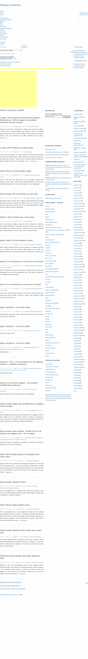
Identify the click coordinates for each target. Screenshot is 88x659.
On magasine (3, 33)
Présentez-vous (4, 37)
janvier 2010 (77, 325)
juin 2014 (76, 187)
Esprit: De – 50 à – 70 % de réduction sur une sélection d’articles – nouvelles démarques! (21, 363)
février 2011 (77, 290)
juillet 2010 (76, 309)
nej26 (16, 244)
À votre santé (48, 364)
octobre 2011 (77, 269)
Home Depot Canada (50, 261)
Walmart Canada (49, 353)
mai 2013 (76, 222)
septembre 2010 (78, 303)
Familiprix (47, 247)
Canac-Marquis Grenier (51, 222)
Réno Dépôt (48, 326)
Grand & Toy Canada (50, 255)
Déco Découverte (49, 239)
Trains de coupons (78, 67)
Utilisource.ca (48, 385)
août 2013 (76, 214)
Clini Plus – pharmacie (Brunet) (53, 227)
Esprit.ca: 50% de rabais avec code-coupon (17, 217)
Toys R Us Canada (50, 348)
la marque (12, 53)
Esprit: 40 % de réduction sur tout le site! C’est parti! (20, 284)
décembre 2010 (78, 296)
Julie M (15, 151)
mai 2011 (76, 282)
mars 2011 (76, 288)
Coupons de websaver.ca (80, 52)
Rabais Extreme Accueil (10, 582)
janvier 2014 (77, 201)
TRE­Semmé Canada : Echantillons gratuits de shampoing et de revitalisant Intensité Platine (57, 173)
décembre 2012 (78, 232)
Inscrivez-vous (83, 12)
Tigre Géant (48, 345)
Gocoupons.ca (49, 379)
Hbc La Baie (48, 258)
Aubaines (2, 42)
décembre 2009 (78, 327)
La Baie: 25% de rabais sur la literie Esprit (16, 148)
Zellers (47, 356)
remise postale (77, 162)
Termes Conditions (5, 588)
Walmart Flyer (60, 394)
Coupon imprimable (79, 138)
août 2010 (76, 306)
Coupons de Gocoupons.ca (81, 54)
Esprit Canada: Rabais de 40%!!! (13, 482)
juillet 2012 (76, 245)
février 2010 (77, 322)
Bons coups (3, 26)
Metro (46, 297)
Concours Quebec (78, 131)
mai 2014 (76, 190)
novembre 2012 (78, 235)
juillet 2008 (76, 372)
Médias (21, 594)
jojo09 (15, 198)
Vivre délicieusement (50, 387)
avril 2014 (76, 193)
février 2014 (77, 198)
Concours (2, 31)
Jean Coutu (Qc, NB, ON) (51, 271)
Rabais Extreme (10, 5)
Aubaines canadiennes (33, 126)
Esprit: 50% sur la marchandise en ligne (15, 171)
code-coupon (39, 198)
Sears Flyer (48, 396)
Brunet (47, 217)
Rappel (75, 159)
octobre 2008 (77, 364)
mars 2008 (76, 383)
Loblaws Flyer (52, 400)
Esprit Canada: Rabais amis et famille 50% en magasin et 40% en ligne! (21, 405)
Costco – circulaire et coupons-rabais (54, 234)
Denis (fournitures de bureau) (52, 242)
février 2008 (77, 385)
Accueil (2, 11)
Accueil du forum (4, 18)
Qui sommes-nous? (50, 149)
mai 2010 (76, 314)
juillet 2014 (76, 185)
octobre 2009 (77, 332)
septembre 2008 (78, 367)
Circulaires (24, 47)
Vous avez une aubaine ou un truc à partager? (57, 152)
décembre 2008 (78, 359)
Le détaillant (3, 53)
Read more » (3, 138)
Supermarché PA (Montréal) (52, 342)
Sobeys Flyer (63, 396)
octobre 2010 (77, 301)
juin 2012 (76, 248)
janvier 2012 (77, 261)
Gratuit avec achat (78, 152)
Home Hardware (49, 263)
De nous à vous (49, 377)
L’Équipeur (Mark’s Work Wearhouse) (54, 276)
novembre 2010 (78, 298)
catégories (3, 47)
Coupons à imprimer (79, 57)
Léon (46, 284)
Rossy (47, 332)
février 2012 (77, 259)
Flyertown (47, 250)
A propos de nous (13, 594)
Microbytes (48, 300)
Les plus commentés (5, 65)
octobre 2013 (77, 208)
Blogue (2, 12)
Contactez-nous (84, 14)
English (72, 52)
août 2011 (76, 274)
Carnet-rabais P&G (50, 372)
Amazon (47, 206)
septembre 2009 (78, 335)
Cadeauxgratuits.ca (50, 369)
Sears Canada (49, 334)
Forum (2, 14)
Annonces (27, 244)
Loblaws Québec (49, 287)
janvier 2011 (77, 293)
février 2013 (77, 230)
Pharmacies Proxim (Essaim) (52, 308)
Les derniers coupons (5, 63)
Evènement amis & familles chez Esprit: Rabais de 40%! (20, 557)
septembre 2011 (78, 272)
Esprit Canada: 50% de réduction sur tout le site (19, 194)
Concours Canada (78, 128)
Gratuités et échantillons (6, 28)
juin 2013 (76, 219)
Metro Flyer (63, 398)
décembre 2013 (78, 203)
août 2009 (76, 338)
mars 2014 (76, 195)
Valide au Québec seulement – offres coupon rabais (80, 175)
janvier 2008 (77, 388)
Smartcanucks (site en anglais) (53, 198)
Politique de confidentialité (18, 588)
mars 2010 (76, 319)
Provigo (47, 316)
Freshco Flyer (55, 396)
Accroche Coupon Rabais (51, 366)
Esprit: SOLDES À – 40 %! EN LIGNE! (15, 307)
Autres (1, 25)
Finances (2, 35)
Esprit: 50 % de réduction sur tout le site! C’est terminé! (21, 261)
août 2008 (76, 369)
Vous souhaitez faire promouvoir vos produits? (57, 154)
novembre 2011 (78, 266)
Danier (47, 237)
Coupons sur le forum (79, 64)
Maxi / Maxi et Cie (49, 295)
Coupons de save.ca (79, 50)
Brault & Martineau (50, 211)
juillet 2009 (76, 340)
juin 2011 (76, 280)
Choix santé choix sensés (51, 374)
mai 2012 (76, 251)
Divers (38, 330)
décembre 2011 (78, 264)
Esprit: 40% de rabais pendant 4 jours (15, 505)
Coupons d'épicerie (79, 55)
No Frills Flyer (56, 398)
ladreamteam (17, 126)
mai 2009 (76, 346)
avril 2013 (76, 224)
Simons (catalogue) (50, 337)
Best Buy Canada (49, 209)
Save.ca (47, 382)
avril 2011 (76, 285)
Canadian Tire (49, 224)
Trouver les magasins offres (53, 114)
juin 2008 (76, 375)
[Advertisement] (18, 89)
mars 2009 (76, 351)
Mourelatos (48, 305)
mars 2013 (76, 227)
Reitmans (47, 321)
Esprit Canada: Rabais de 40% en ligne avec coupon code (21, 531)
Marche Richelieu (49, 292)
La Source (48, 279)
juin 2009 (76, 343)
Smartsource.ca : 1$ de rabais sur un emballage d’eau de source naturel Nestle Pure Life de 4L (58, 183)
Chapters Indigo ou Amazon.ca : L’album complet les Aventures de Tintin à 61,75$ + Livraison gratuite (58, 167)
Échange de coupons (79, 65)
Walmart (2, 21)
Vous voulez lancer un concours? (53, 157)
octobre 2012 (77, 237)
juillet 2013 (76, 216)
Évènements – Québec (80, 147)
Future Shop (48, 253)
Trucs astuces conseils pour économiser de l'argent (13, 370)
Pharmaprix (48, 311)
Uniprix (47, 350)
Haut (87, 583)
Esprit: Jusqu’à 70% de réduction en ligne (16, 240)
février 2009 (77, 354)
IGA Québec (48, 266)
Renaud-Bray (48, 324)
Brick (46, 214)
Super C (47, 340)
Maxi (1, 23)
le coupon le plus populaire (10, 62)
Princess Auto (48, 313)
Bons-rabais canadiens (29, 198)
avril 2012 (76, 253)
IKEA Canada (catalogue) (51, 268)
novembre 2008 (78, 362)
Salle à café (3, 38)
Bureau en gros (49, 219)
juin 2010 (76, 311)
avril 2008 (76, 380)
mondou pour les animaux (52, 303)
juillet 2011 (76, 277)
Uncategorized (28, 151)
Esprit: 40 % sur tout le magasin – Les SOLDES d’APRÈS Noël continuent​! (19, 384)
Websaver (47, 390)
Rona (46, 329)
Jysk (46, 274)
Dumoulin (47, 245)
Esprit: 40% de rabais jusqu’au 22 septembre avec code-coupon (20, 455)
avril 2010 (76, 317)
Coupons (2, 30)
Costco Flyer (68, 394)
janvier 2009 (77, 356)
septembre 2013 (78, 211)
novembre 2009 (78, 330)
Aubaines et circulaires (6, 19)
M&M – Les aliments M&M (52, 290)
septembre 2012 (78, 240)
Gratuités (24, 45)
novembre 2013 (78, 206)
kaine (46, 188)
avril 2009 (76, 348)
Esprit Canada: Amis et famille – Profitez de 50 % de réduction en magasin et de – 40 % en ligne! (20, 432)
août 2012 (76, 243)
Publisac (47, 319)
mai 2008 (76, 377)
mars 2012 (76, 256)
